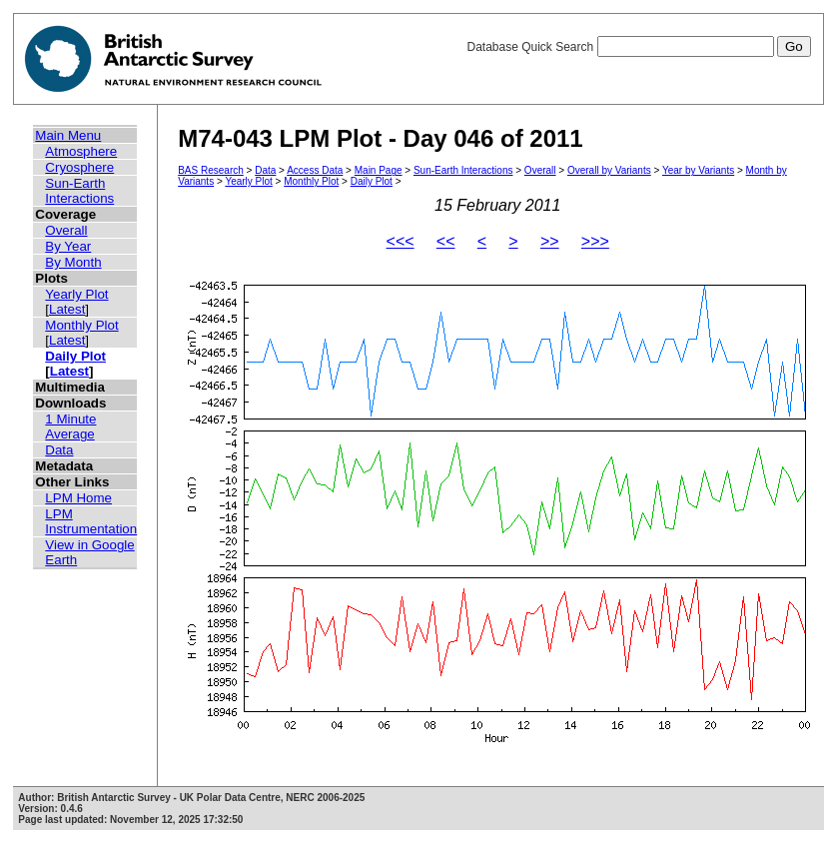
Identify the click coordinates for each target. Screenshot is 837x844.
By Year (68, 246)
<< (445, 241)
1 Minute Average (70, 426)
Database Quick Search (638, 47)
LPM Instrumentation (91, 521)
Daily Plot (75, 356)
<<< (401, 241)
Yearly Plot (76, 294)
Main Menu (68, 135)
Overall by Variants (609, 170)
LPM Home (78, 497)
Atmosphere (81, 151)
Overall (66, 230)
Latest (67, 309)
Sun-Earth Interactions (79, 191)
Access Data (315, 170)
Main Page (379, 170)
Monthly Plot (81, 325)
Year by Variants (698, 170)
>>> (595, 241)
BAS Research (211, 170)
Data (59, 449)
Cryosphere (79, 167)
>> (549, 241)
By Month (73, 262)
